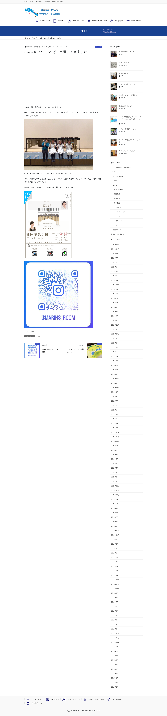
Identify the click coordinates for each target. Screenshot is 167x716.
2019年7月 (114, 548)
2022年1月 (114, 428)
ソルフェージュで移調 (75, 349)
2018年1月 (114, 629)
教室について (117, 230)
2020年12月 (115, 486)
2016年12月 (115, 682)
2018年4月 (114, 615)
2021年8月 (114, 450)
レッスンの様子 (118, 189)
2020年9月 (114, 499)
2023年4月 (114, 361)
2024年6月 (114, 298)
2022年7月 (114, 401)
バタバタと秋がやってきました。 (130, 84)
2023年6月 (114, 352)
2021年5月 (114, 463)
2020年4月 (114, 508)
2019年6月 (114, 553)
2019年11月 (115, 530)
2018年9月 (114, 593)
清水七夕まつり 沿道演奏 (128, 95)
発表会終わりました (125, 106)
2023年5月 (114, 356)
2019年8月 (114, 544)
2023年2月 (114, 370)
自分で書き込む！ (125, 73)
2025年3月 (114, 276)
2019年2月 (114, 571)
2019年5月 (114, 557)
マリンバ (119, 221)
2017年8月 (114, 651)
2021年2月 (114, 477)
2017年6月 (114, 656)
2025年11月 (115, 249)
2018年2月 (114, 624)
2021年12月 (115, 432)
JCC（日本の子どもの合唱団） (121, 167)
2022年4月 (114, 414)
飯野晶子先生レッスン (126, 51)
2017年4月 (114, 664)
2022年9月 (114, 392)
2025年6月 (114, 262)
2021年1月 (114, 481)
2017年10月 (115, 642)
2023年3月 (114, 365)
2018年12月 (115, 580)
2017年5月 (114, 660)
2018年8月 (114, 597)
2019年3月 (114, 566)
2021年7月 (114, 454)
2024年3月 (114, 311)
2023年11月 (115, 329)
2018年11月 (115, 584)
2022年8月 (114, 396)
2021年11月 (115, 437)
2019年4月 (114, 562)
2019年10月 (115, 535)
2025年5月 (114, 267)
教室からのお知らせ (118, 234)
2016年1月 (114, 687)
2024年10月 (115, 285)
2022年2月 (114, 423)
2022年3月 (114, 419)
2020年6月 (114, 504)
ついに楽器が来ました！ (127, 151)
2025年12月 (115, 245)
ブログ (99, 46)
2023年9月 (114, 338)
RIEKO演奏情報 (118, 176)
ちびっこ (119, 207)
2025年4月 (114, 271)
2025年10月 (115, 253)
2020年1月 (114, 521)
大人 (117, 225)
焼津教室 (117, 198)
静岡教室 (117, 203)
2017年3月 (114, 669)
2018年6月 (114, 606)
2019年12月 (115, 526)
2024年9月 (114, 289)
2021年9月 (114, 446)
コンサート (116, 185)
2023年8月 (114, 343)
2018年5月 (114, 611)
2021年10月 (115, 441)
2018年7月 (114, 602)
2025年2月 (114, 280)
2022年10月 (115, 388)
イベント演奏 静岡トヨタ (127, 129)
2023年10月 (115, 334)
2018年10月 (115, 589)
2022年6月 (114, 405)
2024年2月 (114, 316)
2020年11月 (115, 490)
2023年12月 (115, 325)
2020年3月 (114, 513)
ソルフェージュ (121, 212)
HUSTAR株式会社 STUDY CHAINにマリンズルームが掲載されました (130, 119)
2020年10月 (115, 495)
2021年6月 (114, 459)
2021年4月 (114, 468)
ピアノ (118, 216)
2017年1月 (114, 678)
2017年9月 (114, 647)
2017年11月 (115, 638)
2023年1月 (114, 374)
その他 (115, 181)
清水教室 (117, 194)
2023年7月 (114, 347)
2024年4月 (114, 307)
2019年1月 (114, 575)
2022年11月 (115, 383)
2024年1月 (114, 320)
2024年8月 (114, 294)
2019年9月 (114, 539)
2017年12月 (115, 633)
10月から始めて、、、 (126, 62)
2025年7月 (114, 258)
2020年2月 (114, 517)
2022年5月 (114, 410)
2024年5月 (114, 303)
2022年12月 (115, 378)
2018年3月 (114, 620)
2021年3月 (114, 472)
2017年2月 (114, 673)
